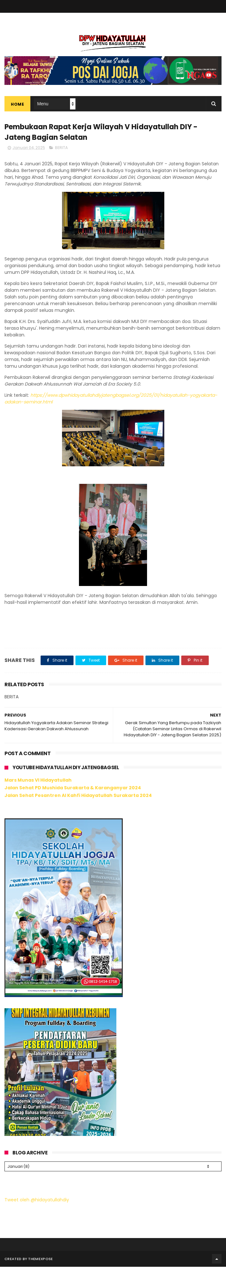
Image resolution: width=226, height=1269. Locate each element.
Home (17, 105)
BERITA (61, 151)
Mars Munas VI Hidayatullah (38, 783)
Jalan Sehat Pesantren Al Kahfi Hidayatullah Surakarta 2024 (78, 798)
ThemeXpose (40, 1261)
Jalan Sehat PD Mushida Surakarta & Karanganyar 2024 (72, 790)
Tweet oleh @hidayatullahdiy (36, 1201)
